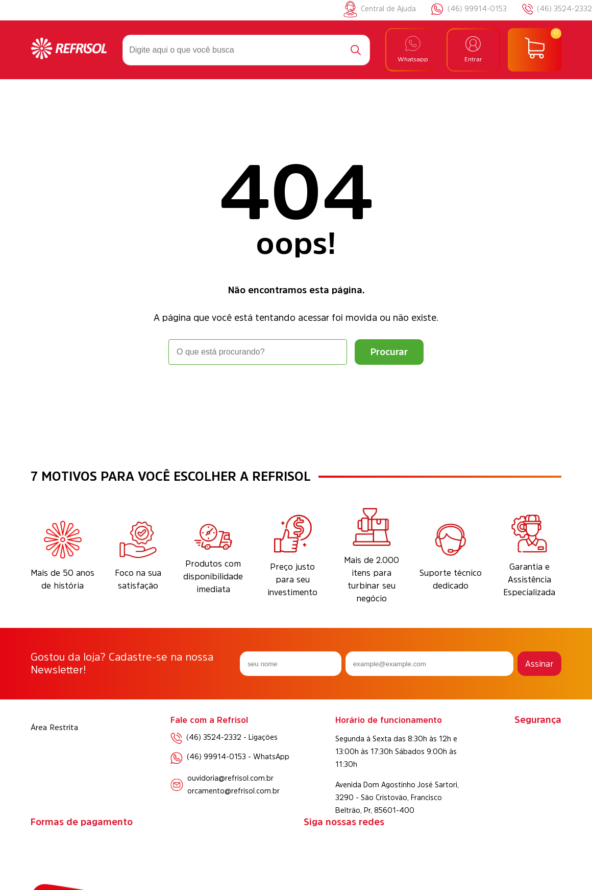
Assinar (539, 664)
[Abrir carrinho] (535, 50)
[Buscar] (356, 50)
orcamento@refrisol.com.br (233, 790)
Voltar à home (296, 393)
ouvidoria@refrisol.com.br (230, 778)
